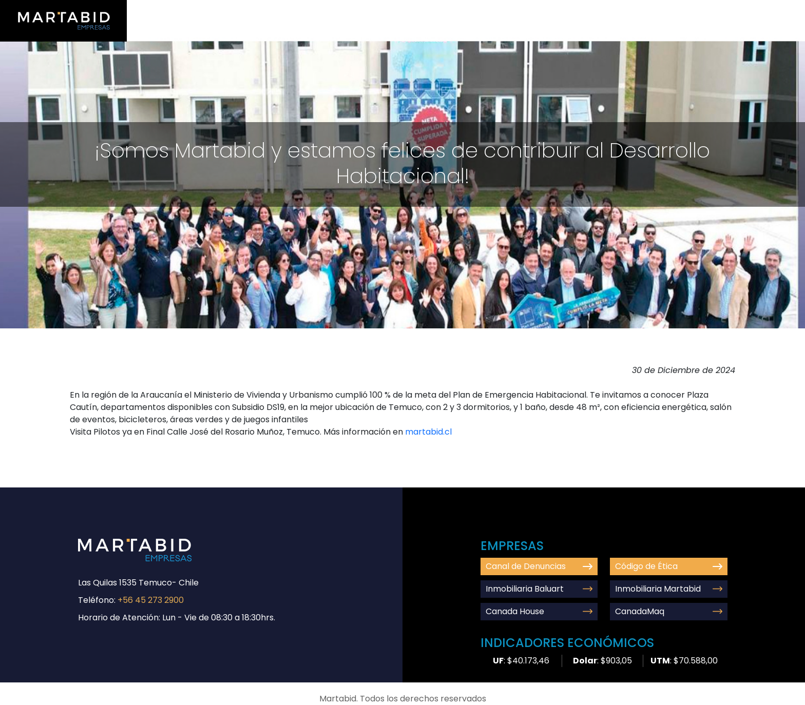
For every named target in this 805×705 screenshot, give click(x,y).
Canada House (539, 611)
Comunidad (649, 11)
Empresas (590, 11)
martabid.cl (428, 432)
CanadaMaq (668, 611)
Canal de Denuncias (539, 566)
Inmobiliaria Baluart (539, 589)
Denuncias (763, 11)
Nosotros (537, 11)
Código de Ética (668, 566)
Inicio (493, 11)
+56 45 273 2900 (151, 600)
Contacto (707, 11)
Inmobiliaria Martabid (668, 589)
